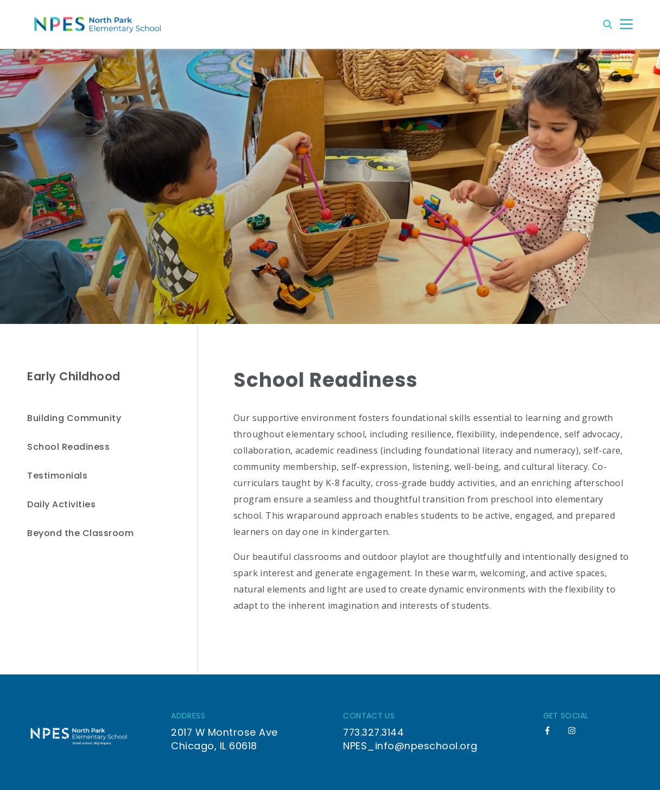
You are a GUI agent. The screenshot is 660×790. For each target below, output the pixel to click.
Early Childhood (73, 376)
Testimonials (57, 476)
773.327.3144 (373, 732)
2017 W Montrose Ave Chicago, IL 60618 (224, 739)
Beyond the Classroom (80, 533)
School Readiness (68, 447)
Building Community (74, 418)
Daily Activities (61, 505)
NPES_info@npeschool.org (410, 746)
